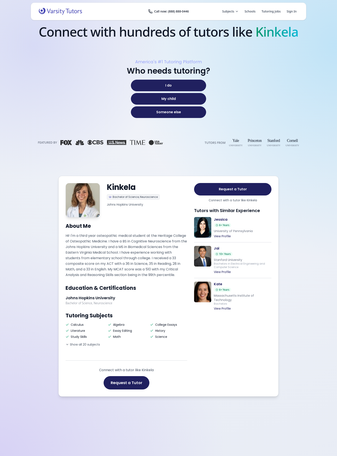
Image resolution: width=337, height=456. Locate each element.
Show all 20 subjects (83, 344)
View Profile (222, 236)
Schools (250, 11)
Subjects (230, 11)
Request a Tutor (126, 382)
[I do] (168, 85)
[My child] (168, 99)
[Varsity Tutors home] (60, 11)
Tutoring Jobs (271, 11)
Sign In (292, 11)
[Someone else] (168, 112)
